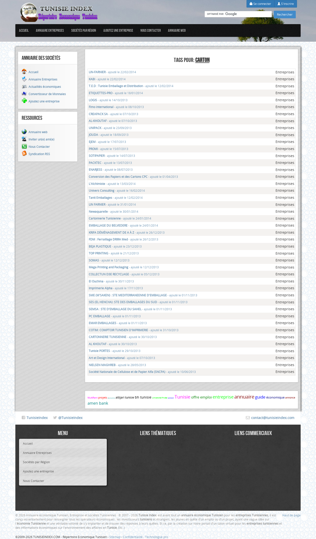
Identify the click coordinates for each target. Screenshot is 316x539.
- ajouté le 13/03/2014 (112, 184)
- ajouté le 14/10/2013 (108, 100)
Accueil (24, 30)
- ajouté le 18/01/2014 (116, 93)
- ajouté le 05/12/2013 (124, 274)
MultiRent (93, 397)
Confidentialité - (134, 537)
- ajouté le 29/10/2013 (114, 351)
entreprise (223, 397)
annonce (290, 397)
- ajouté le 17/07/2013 (107, 142)
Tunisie (182, 397)
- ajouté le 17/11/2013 (116, 288)
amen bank (98, 403)
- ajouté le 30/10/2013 (123, 337)
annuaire (244, 396)
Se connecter (260, 4)
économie (111, 398)
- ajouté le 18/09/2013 (108, 135)
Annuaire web (177, 30)
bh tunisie (143, 397)
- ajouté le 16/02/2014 (117, 190)
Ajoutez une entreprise (118, 30)
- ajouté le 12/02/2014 (131, 86)
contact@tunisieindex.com (272, 417)
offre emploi (201, 397)
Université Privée (159, 398)
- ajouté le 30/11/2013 (111, 281)
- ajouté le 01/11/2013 (143, 295)
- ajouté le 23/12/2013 (115, 246)
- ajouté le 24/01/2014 (120, 218)
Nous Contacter (150, 30)
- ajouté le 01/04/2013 (133, 177)
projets (102, 397)
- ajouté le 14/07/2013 (112, 156)
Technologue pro (156, 537)
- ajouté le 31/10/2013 (133, 330)
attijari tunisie (125, 397)
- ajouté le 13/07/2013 (110, 163)
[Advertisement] (158, 473)
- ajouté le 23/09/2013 (110, 128)
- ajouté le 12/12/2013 (109, 260)
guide (260, 397)
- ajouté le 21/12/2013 (114, 253)
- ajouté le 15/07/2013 (108, 149)
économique (275, 397)
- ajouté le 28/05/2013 (117, 365)
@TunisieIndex (70, 417)
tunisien (171, 398)
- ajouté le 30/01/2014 (113, 211)
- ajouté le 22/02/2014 (112, 72)
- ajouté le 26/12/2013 (127, 232)
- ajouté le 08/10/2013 (116, 107)
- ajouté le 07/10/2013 (113, 114)
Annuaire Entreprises (50, 30)
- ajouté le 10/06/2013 (142, 372)
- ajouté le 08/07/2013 (111, 169)
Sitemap (114, 537)
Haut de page (291, 515)
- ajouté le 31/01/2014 (112, 204)
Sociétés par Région (83, 30)
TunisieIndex (37, 417)
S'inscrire (285, 4)
